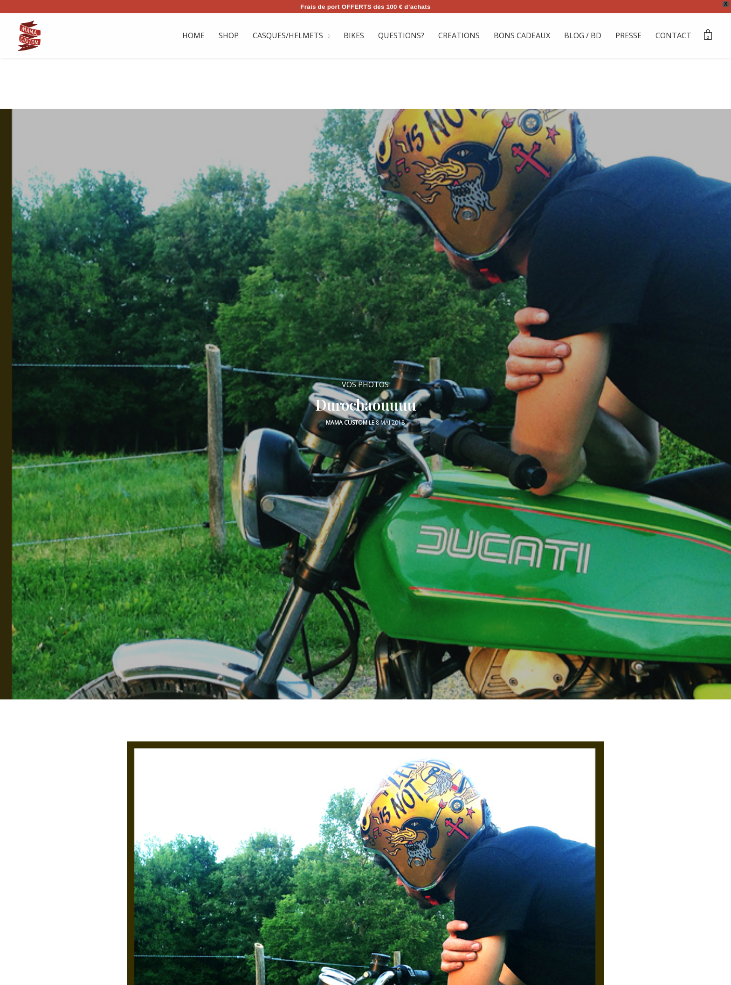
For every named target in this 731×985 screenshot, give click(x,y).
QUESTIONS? (401, 35)
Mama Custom (346, 419)
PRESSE (628, 35)
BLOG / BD (582, 35)
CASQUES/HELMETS (288, 35)
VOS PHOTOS (365, 380)
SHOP (229, 35)
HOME (193, 35)
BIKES (354, 35)
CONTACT (673, 35)
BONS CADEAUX (522, 35)
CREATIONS (459, 35)
